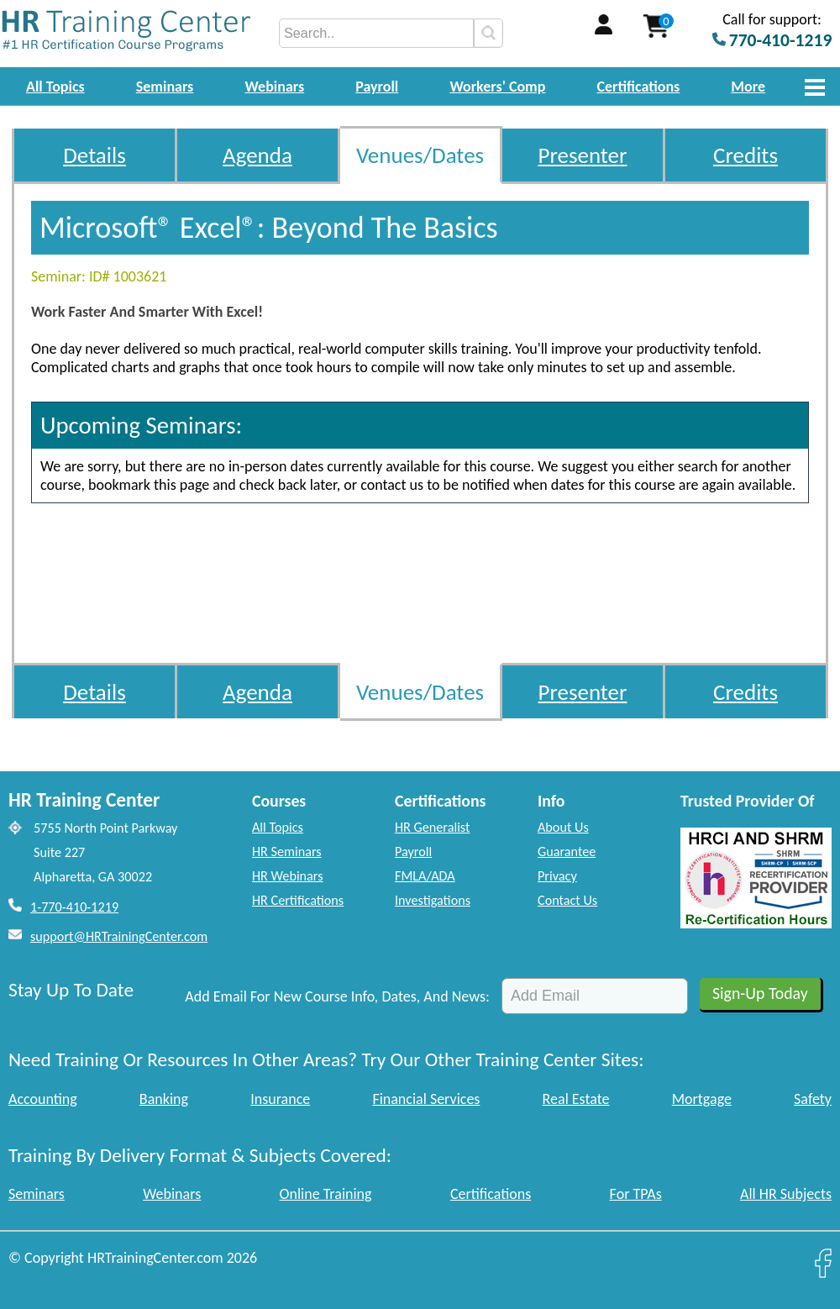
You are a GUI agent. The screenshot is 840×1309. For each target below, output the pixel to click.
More (748, 86)
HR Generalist (432, 827)
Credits (745, 155)
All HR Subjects (786, 1194)
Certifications (638, 86)
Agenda (257, 155)
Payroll (376, 86)
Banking (163, 1099)
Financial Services (426, 1099)
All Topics (55, 86)
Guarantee (567, 852)
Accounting (42, 1099)
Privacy (557, 876)
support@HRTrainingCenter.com (118, 936)
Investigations (432, 900)
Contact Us (567, 900)
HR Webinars (287, 876)
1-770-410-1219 (74, 907)
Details (94, 155)
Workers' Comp (497, 86)
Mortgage (702, 1099)
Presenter (582, 155)
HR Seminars (287, 852)
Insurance (280, 1099)
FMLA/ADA (425, 876)
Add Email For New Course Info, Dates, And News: (337, 996)
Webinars (274, 86)
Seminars (165, 86)
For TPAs (636, 1194)
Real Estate (576, 1099)
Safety (813, 1099)
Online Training (326, 1194)
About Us (563, 827)
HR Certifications (298, 900)
